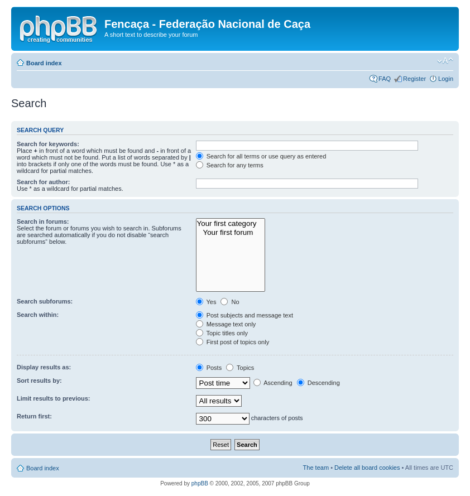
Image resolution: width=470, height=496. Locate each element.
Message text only (226, 324)
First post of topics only (233, 342)
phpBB (199, 483)
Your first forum (230, 232)
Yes (206, 301)
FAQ (384, 78)
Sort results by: (39, 380)
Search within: (38, 314)
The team (316, 467)
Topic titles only (222, 333)
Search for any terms (229, 165)
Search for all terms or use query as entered (261, 156)
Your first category (230, 223)
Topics (240, 367)
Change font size (445, 61)
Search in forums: (43, 221)
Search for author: (43, 182)
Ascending (272, 382)
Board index (44, 63)
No (229, 301)
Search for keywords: (48, 144)
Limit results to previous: (53, 398)
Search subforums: (45, 301)
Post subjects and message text (244, 315)
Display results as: (44, 367)
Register (414, 78)
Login (445, 78)
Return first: (34, 416)
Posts (209, 367)
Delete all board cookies (367, 467)
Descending (318, 382)
